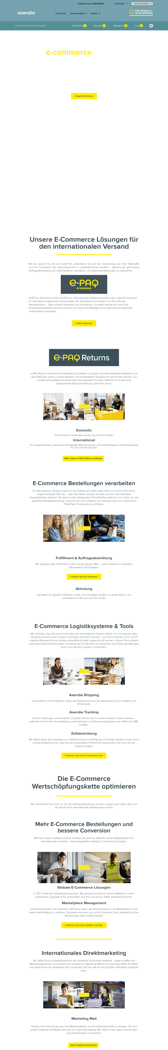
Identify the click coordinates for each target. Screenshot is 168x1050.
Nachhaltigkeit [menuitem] (24, 1017)
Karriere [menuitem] (22, 1021)
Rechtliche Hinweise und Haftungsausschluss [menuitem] (68, 1044)
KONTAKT (124, 1013)
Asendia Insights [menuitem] (77, 13)
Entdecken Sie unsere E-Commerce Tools (84, 668)
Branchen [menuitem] (98, 26)
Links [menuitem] (137, 26)
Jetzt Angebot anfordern (83, 958)
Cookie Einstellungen (122, 1045)
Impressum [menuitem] (45, 1044)
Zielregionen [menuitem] (118, 26)
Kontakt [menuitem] (94, 13)
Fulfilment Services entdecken (84, 489)
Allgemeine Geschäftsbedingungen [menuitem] (54, 1047)
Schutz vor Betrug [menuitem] (75, 1047)
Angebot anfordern (84, 96)
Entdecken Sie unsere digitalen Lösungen (84, 838)
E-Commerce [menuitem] (77, 26)
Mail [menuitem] (48, 1013)
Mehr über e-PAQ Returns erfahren (83, 371)
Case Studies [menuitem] (60, 13)
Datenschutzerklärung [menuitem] (94, 1044)
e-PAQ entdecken (83, 236)
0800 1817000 (98, 4)
